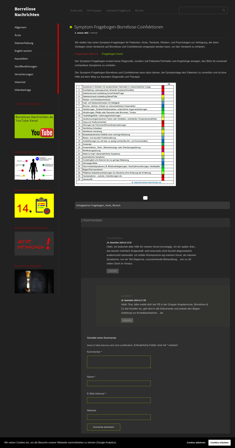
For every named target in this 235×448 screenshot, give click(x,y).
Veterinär (37, 82)
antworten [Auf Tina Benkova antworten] (112, 271)
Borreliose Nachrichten (27, 11)
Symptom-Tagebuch (118, 10)
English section (37, 51)
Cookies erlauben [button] (220, 442)
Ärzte (37, 35)
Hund (108, 205)
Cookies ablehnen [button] (196, 442)
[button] (117, 442)
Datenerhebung (37, 43)
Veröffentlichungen (37, 66)
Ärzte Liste (76, 10)
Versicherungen (37, 74)
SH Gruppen (94, 10)
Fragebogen (97, 205)
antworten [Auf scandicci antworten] (127, 320)
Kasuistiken (37, 58)
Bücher (139, 10)
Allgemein (37, 27)
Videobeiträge (37, 90)
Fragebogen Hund (112, 53)
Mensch (116, 205)
